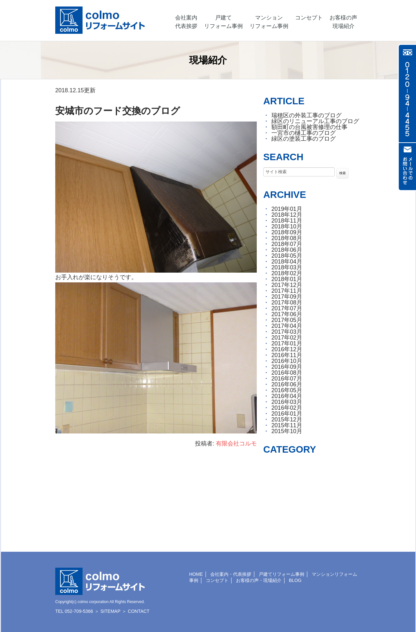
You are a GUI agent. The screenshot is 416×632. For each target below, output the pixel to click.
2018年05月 (286, 255)
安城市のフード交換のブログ (117, 111)
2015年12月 (286, 419)
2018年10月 (286, 226)
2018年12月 (286, 215)
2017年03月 (286, 332)
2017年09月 (286, 296)
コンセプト (217, 580)
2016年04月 (286, 396)
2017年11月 (286, 291)
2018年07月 (286, 244)
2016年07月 (286, 378)
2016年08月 (286, 372)
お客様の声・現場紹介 (258, 580)
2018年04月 (286, 261)
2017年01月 (286, 343)
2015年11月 (286, 425)
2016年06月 (286, 384)
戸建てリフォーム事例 (281, 574)
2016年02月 (286, 408)
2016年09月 (286, 367)
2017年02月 (286, 337)
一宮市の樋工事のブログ (303, 133)
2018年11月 (286, 220)
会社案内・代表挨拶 (230, 574)
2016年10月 (286, 361)
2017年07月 (286, 308)
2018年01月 (286, 279)
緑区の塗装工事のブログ (303, 138)
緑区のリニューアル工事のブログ (315, 121)
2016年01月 (286, 413)
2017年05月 (286, 320)
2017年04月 (286, 326)
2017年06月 (286, 314)
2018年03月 (286, 267)
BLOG (295, 580)
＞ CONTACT (136, 611)
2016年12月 (286, 349)
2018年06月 (286, 250)
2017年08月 (286, 302)
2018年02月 (286, 273)
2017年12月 (286, 285)
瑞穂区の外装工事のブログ (306, 115)
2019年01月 (286, 209)
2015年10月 (286, 431)
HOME (196, 574)
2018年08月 (286, 238)
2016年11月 (286, 355)
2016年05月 (286, 390)
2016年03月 (286, 402)
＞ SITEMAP (107, 611)
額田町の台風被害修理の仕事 (309, 127)
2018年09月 (286, 232)
